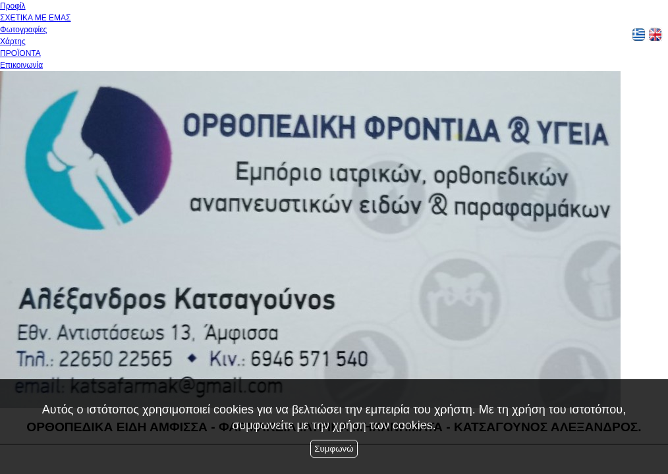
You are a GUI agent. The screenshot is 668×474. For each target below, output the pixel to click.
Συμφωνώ (333, 449)
